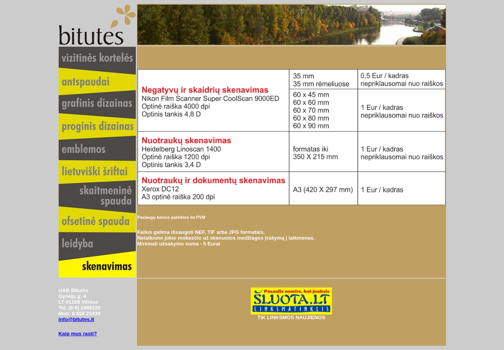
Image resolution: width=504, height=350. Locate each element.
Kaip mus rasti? (78, 333)
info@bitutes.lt (77, 319)
